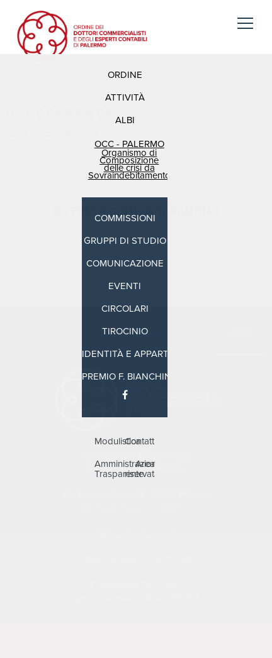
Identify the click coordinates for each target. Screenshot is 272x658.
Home (16, 134)
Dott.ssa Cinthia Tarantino (136, 211)
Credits (240, 332)
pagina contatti (70, 644)
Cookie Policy (166, 507)
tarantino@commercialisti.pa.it (136, 241)
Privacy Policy (106, 507)
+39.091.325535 (144, 533)
